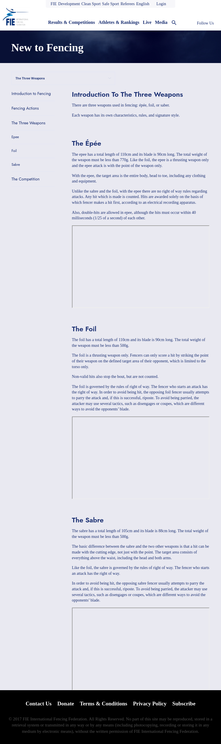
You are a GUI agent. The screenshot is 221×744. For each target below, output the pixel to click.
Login (161, 4)
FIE (54, 4)
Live (147, 22)
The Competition (26, 179)
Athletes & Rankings (118, 22)
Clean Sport (91, 4)
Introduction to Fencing (31, 93)
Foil (14, 151)
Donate (65, 704)
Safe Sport (110, 4)
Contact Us (39, 704)
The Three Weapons (28, 123)
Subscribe (183, 704)
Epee (15, 137)
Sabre (16, 164)
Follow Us (205, 23)
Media (161, 22)
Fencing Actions (25, 108)
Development (69, 4)
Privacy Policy (150, 704)
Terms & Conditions (103, 704)
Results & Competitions (71, 22)
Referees (128, 4)
